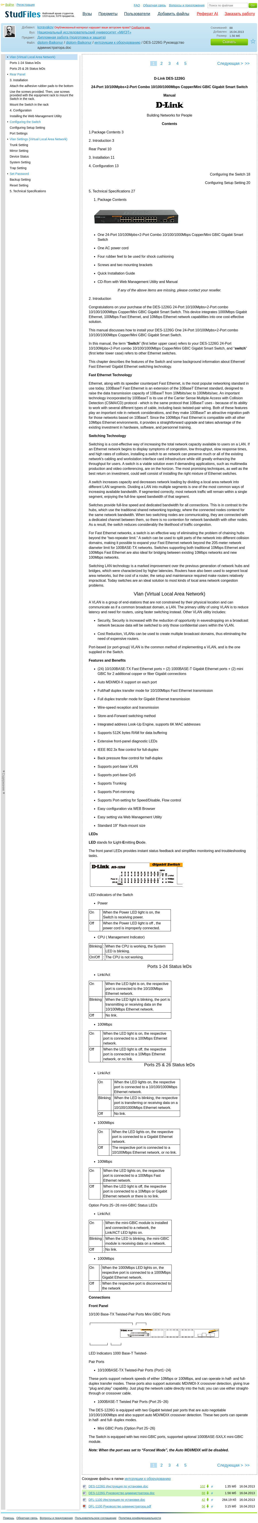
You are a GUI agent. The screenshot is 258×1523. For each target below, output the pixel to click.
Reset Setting (19, 185)
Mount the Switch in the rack (29, 104)
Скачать (229, 42)
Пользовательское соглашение (95, 1518)
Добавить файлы (173, 14)
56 (203, 1506)
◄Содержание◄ (3, 131)
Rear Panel (17, 74)
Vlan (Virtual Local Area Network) (32, 57)
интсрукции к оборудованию (117, 42)
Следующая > (230, 63)
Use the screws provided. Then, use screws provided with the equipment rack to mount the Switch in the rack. (41, 95)
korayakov (45, 27)
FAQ (137, 5)
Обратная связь (154, 5)
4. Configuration (21, 110)
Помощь (8, 1518)
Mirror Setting (19, 150)
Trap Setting (18, 168)
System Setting (20, 162)
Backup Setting (20, 179)
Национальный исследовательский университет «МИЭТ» (84, 32)
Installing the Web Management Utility (36, 116)
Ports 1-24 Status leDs (25, 63)
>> (247, 63)
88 (203, 1493)
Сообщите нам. (140, 27)
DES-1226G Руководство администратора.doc (122, 1493)
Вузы (87, 14)
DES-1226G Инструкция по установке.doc (118, 1486)
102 (202, 1486)
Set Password (19, 174)
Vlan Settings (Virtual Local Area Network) (38, 139)
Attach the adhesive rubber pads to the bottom (41, 86)
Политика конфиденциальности (140, 1518)
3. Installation (19, 80)
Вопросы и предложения (186, 5)
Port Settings (18, 133)
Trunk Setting (19, 145)
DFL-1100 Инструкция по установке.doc (117, 1499)
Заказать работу (240, 14)
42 (203, 1499)
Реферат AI (207, 14)
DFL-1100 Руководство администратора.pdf (120, 1506)
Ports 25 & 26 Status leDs (27, 68)
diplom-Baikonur (50, 42)
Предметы (107, 14)
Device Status (19, 156)
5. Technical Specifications (28, 191)
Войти (9, 4)
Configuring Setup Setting (27, 127)
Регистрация (26, 4)
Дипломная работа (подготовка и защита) (71, 37)
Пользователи (137, 14)
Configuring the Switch (25, 122)
